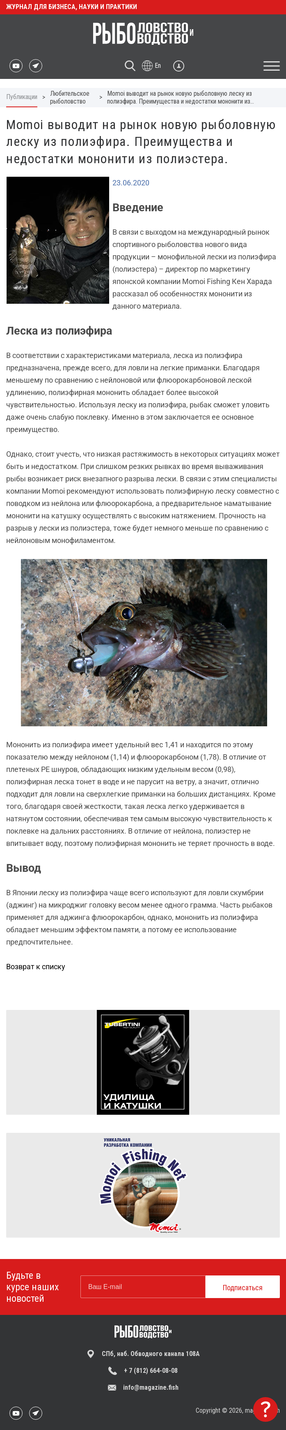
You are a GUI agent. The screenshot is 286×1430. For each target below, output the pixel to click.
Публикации (21, 97)
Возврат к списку (35, 966)
